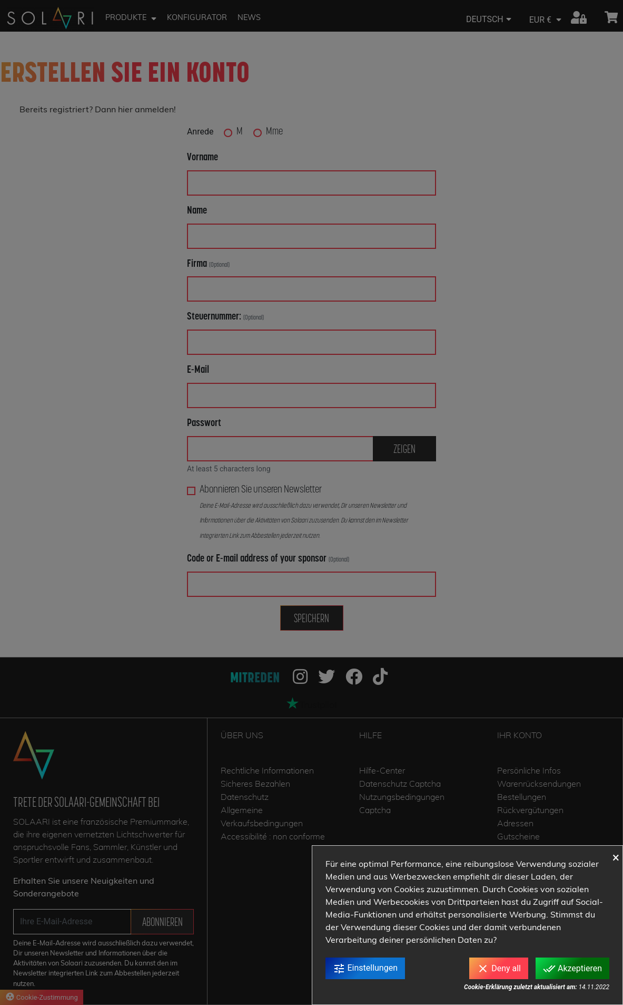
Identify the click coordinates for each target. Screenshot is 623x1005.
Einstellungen (365, 968)
